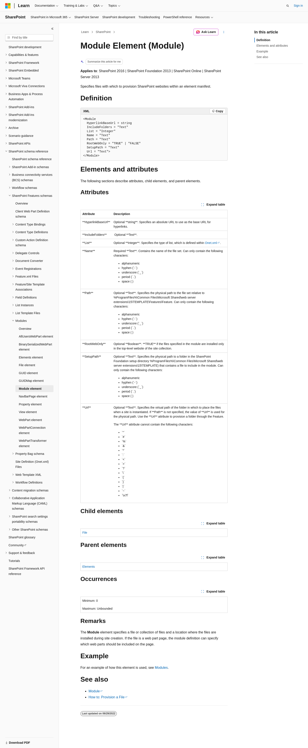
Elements (88, 566)
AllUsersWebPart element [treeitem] (36, 336)
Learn (85, 32)
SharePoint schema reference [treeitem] (32, 159)
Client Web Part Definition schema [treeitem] (32, 214)
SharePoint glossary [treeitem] (22, 537)
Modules (161, 667)
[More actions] (224, 32)
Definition (263, 40)
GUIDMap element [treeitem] (31, 380)
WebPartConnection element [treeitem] (32, 430)
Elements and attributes (272, 45)
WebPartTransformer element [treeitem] (33, 443)
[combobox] (29, 37)
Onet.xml (211, 243)
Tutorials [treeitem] (14, 561)
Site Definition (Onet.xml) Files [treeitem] (32, 464)
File (84, 532)
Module (94, 691)
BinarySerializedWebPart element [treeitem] (35, 347)
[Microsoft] (8, 6)
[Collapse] (52, 29)
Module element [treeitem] (30, 388)
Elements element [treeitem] (31, 357)
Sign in (298, 5)
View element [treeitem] (28, 412)
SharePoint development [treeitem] (25, 47)
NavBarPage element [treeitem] (33, 396)
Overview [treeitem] (21, 203)
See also (262, 57)
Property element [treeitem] (30, 404)
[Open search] (287, 6)
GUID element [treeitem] (28, 373)
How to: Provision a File (106, 697)
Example (262, 51)
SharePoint (103, 32)
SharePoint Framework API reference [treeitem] (27, 571)
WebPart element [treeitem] (30, 420)
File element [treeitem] (27, 365)
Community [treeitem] (16, 545)
